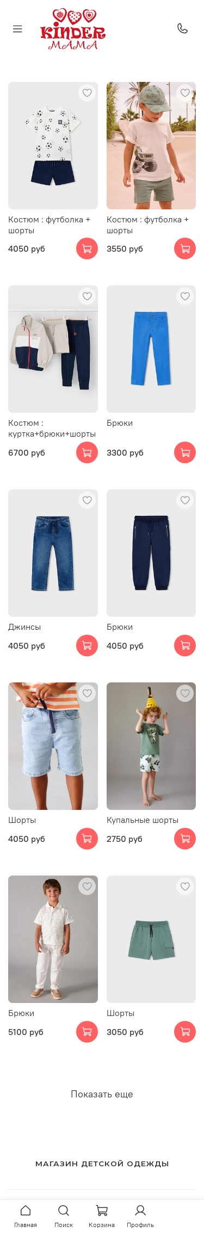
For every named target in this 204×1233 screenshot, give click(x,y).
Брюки (120, 422)
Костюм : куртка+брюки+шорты (52, 428)
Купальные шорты (142, 819)
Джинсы (24, 626)
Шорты (22, 819)
